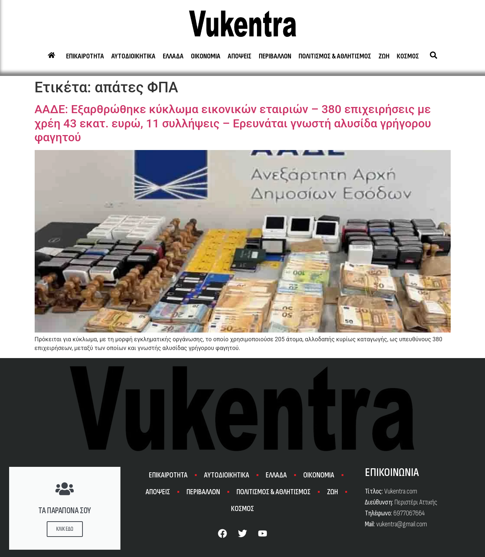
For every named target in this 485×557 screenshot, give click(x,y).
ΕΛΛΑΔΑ (173, 56)
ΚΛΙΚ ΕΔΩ (64, 529)
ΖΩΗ (383, 56)
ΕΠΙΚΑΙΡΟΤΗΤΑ (85, 56)
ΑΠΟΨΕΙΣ (239, 56)
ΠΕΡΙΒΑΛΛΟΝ (275, 56)
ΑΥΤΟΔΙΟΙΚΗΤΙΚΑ (133, 56)
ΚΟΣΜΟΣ (408, 56)
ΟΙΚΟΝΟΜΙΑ (205, 56)
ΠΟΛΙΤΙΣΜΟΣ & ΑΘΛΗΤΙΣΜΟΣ (335, 56)
